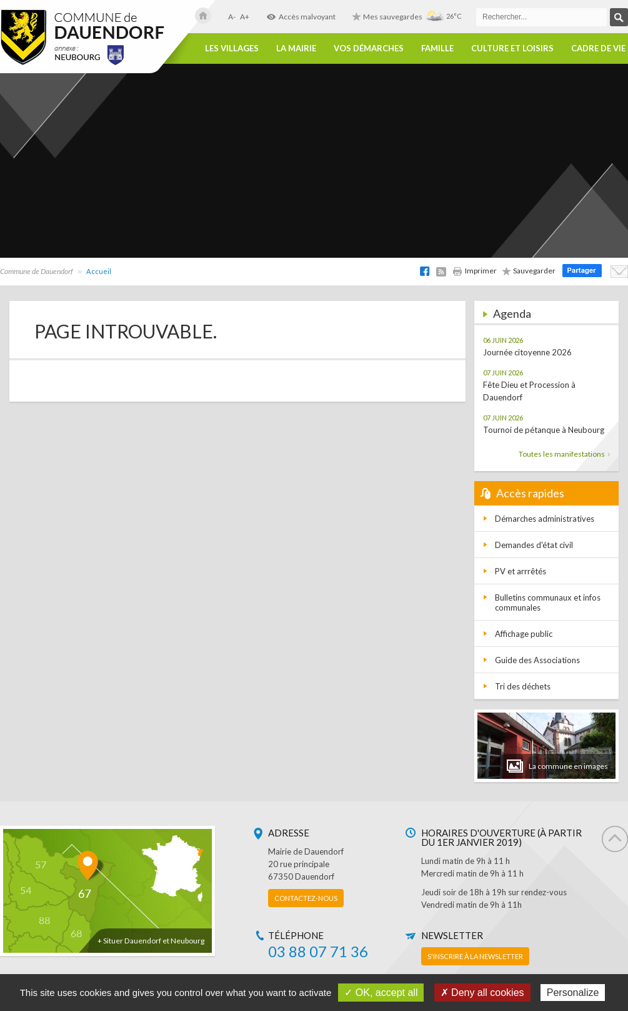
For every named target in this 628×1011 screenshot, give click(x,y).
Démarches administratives (544, 519)
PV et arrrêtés (520, 571)
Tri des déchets (523, 686)
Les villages (232, 48)
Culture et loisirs (512, 48)
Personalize (573, 992)
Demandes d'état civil (534, 545)
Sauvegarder (529, 270)
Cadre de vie (598, 48)
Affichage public (523, 634)
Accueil (98, 271)
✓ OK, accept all (380, 992)
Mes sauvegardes (387, 16)
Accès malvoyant (301, 16)
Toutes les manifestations (564, 454)
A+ (244, 16)
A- (232, 16)
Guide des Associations (537, 660)
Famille (437, 48)
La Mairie (296, 48)
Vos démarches (369, 48)
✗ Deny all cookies (482, 992)
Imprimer (474, 270)
